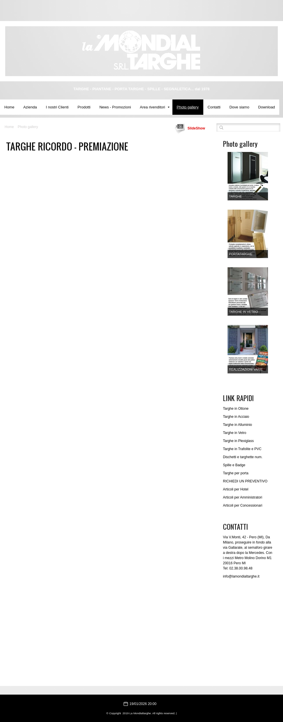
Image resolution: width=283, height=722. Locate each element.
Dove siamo (239, 107)
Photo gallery (188, 107)
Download (266, 107)
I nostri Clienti (57, 107)
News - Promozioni (115, 107)
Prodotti (83, 107)
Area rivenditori (154, 107)
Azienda (30, 107)
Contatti (214, 107)
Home (9, 107)
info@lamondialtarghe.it (241, 576)
